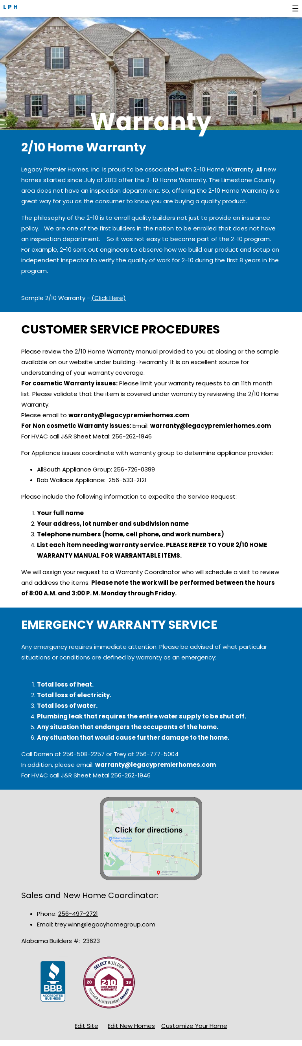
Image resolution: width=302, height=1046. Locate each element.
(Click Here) (109, 298)
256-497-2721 (78, 914)
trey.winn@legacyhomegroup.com (105, 924)
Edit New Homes (131, 1026)
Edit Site (86, 1026)
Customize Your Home (194, 1026)
